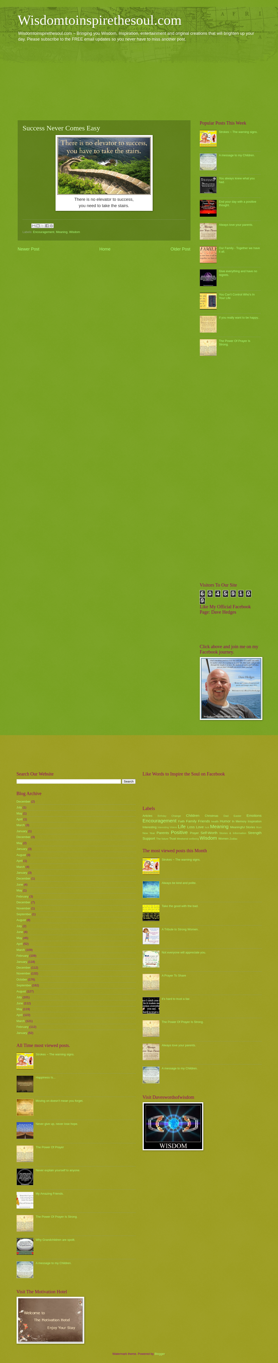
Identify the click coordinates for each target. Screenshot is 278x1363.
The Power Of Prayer (50, 1147)
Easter (237, 815)
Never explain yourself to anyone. (58, 1170)
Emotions (253, 815)
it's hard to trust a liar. (176, 999)
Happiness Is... (46, 1077)
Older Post (180, 249)
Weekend (182, 838)
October (22, 979)
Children (193, 815)
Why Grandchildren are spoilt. (55, 1239)
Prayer (194, 833)
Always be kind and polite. (179, 883)
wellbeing (194, 839)
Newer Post (28, 249)
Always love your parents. (236, 224)
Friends (204, 821)
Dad (226, 815)
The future (162, 838)
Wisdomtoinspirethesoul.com (100, 20)
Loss (191, 827)
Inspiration (254, 821)
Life (182, 826)
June (20, 884)
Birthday (162, 816)
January (22, 831)
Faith (181, 821)
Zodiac (233, 838)
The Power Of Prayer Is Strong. (57, 1216)
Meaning (61, 232)
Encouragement (43, 232)
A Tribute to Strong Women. (180, 929)
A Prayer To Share (174, 975)
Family (191, 821)
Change (176, 815)
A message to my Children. (237, 155)
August (21, 855)
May (19, 813)
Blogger (160, 1354)
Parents (163, 833)
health (215, 821)
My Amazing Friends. (50, 1193)
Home (104, 249)
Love (200, 827)
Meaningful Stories (242, 827)
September (24, 914)
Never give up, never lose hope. (57, 1124)
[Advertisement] (139, 80)
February (23, 896)
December (23, 801)
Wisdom (74, 232)
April (20, 819)
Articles (147, 815)
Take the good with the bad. (180, 906)
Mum (259, 827)
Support (149, 838)
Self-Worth (209, 833)
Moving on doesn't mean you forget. (59, 1100)
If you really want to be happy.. (239, 317)
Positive (179, 832)
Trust (172, 838)
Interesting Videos (167, 827)
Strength (254, 833)
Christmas (211, 815)
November (23, 908)
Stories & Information (232, 833)
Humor (225, 821)
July (19, 807)
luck (207, 827)
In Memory (239, 821)
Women (223, 838)
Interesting (150, 827)
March (21, 825)
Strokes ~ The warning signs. (238, 132)
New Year (149, 833)
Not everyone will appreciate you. (184, 952)
